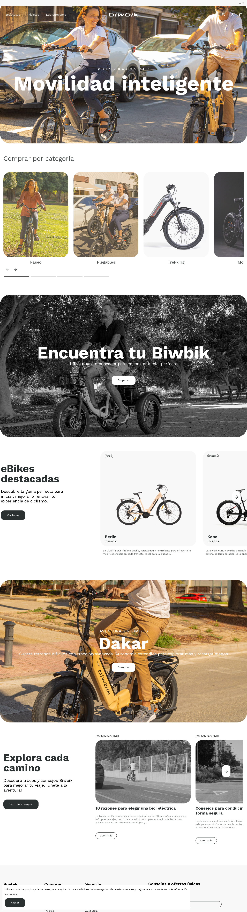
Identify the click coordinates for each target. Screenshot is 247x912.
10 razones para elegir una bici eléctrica (135, 808)
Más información (178, 889)
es (241, 3)
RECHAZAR (11, 894)
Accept (15, 902)
